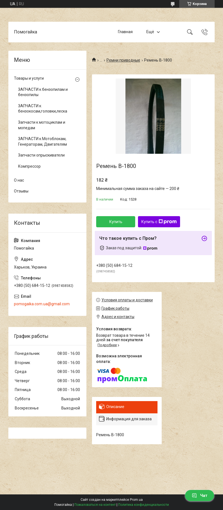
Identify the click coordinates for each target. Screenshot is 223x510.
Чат (199, 495)
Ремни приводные (123, 60)
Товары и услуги (29, 78)
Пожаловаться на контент (95, 505)
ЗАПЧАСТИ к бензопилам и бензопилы (43, 92)
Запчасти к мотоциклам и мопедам (41, 125)
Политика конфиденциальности (143, 505)
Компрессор (29, 166)
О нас (19, 180)
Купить (115, 221)
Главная (125, 32)
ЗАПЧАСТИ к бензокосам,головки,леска (42, 109)
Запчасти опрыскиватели (41, 155)
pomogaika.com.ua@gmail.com (42, 304)
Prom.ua (136, 500)
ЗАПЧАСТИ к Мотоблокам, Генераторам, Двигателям (42, 141)
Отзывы (21, 191)
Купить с (159, 221)
